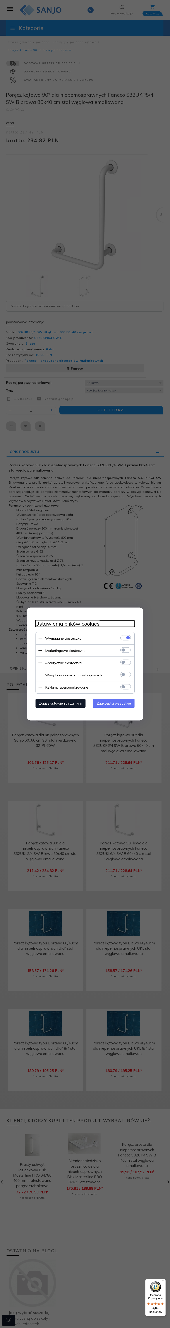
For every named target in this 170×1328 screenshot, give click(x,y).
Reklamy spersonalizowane (66, 687)
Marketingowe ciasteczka (65, 650)
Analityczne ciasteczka (63, 662)
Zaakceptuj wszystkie (114, 703)
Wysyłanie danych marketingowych (73, 675)
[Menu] (163, 1281)
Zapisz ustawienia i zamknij (60, 703)
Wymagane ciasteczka (63, 638)
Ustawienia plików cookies (67, 623)
